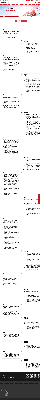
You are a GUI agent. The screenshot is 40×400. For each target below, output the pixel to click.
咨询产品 (11, 4)
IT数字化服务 (6, 394)
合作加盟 (37, 0)
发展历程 (2, 389)
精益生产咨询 (6, 391)
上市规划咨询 (6, 393)
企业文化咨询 (6, 395)
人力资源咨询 (6, 389)
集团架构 (2, 390)
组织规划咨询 (6, 388)
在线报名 (26, 389)
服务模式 (15, 4)
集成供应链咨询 (6, 392)
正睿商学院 (28, 4)
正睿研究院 (32, 4)
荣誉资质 (2, 388)
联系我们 (36, 4)
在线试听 (26, 388)
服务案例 (19, 4)
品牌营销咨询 (6, 390)
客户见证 (24, 4)
